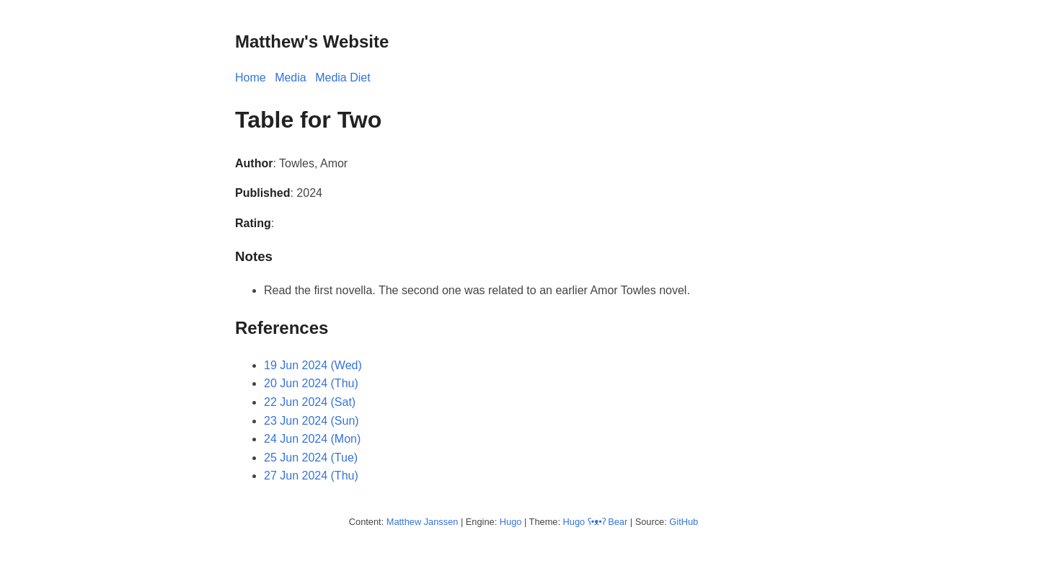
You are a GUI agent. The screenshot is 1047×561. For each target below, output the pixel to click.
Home (250, 77)
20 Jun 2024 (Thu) (311, 383)
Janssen (441, 521)
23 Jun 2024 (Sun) (311, 421)
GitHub (683, 521)
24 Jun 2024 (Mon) (312, 439)
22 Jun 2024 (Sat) (309, 402)
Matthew (403, 521)
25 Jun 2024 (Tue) (311, 457)
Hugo (511, 521)
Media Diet (342, 77)
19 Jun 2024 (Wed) (313, 365)
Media (290, 77)
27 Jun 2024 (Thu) (311, 475)
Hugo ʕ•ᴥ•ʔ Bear (595, 521)
